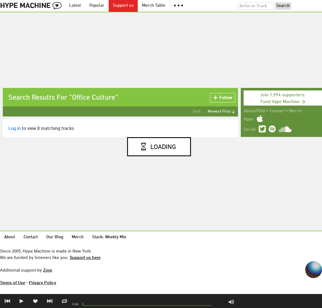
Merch (295, 111)
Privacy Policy (42, 282)
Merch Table (153, 6)
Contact (276, 111)
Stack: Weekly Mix (109, 237)
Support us (123, 6)
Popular (96, 6)
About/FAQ (254, 111)
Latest (75, 6)
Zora (47, 270)
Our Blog (54, 237)
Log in (14, 128)
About (9, 237)
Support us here (85, 257)
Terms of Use (12, 282)
